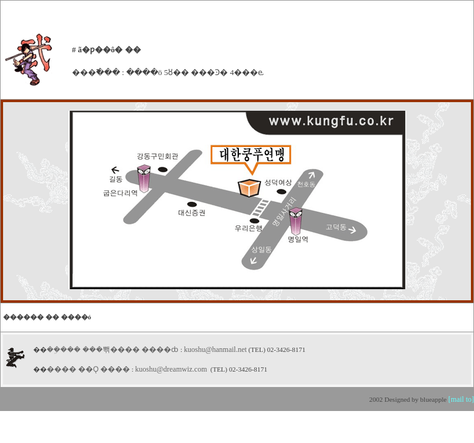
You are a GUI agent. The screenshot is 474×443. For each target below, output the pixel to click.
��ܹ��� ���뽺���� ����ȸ (113, 349)
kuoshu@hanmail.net (215, 349)
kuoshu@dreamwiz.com (171, 369)
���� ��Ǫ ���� (88, 369)
